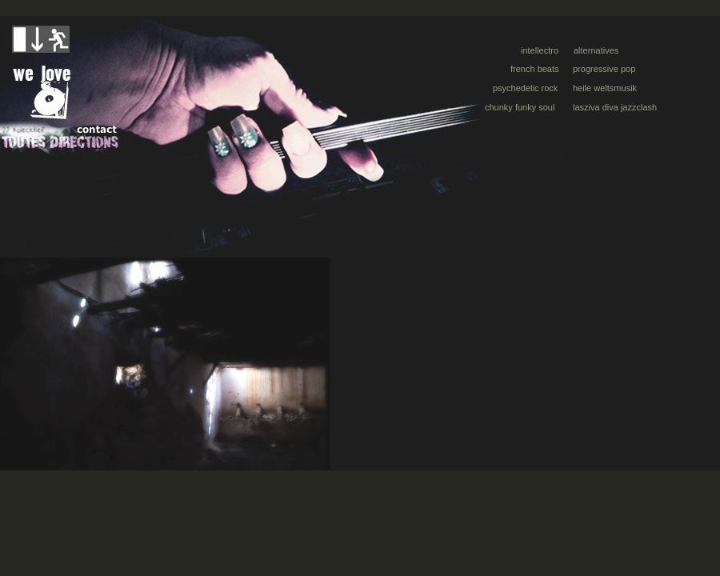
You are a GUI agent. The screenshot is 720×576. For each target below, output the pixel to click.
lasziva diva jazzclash (615, 107)
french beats (534, 69)
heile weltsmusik (605, 88)
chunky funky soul (519, 107)
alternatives (596, 50)
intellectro (539, 50)
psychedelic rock (525, 88)
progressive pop (604, 69)
